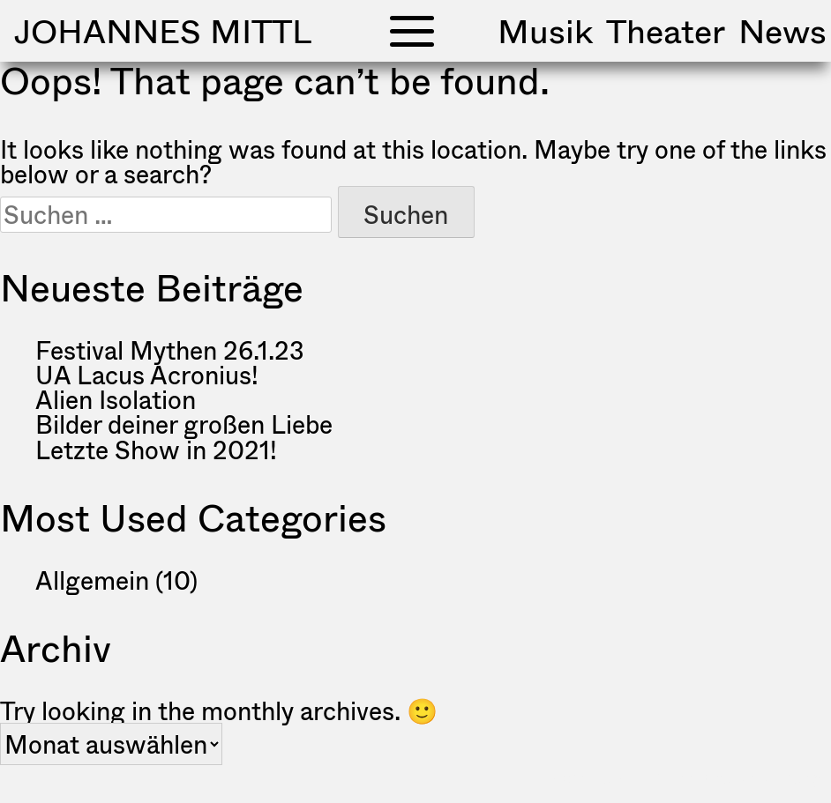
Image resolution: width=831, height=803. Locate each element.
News (782, 31)
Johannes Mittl (162, 31)
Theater (665, 31)
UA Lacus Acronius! (146, 374)
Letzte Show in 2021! (156, 449)
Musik (545, 31)
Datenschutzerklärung (735, 778)
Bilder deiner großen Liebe (184, 424)
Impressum (584, 778)
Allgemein (92, 580)
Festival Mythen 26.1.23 (169, 350)
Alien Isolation (115, 399)
